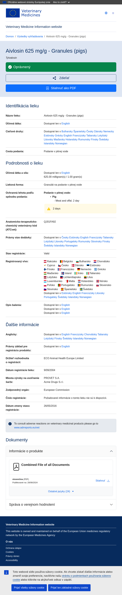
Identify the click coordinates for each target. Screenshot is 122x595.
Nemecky (108, 131)
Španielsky (79, 131)
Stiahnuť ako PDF (61, 88)
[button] (61, 78)
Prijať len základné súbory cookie (69, 587)
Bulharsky (67, 131)
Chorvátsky (90, 334)
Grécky (59, 135)
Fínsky (94, 139)
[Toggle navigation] (113, 13)
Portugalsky (71, 241)
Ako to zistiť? (61, 2)
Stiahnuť (103, 480)
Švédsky (104, 139)
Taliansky (91, 135)
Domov (10, 36)
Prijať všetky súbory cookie (29, 587)
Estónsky (49, 135)
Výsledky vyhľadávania (30, 36)
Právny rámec (12, 556)
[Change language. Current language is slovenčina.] (106, 13)
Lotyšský (102, 135)
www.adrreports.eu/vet (26, 427)
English (65, 123)
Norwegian (61, 143)
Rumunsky (84, 139)
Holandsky (72, 139)
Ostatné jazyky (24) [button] (61, 491)
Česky (89, 131)
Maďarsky (59, 139)
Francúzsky (79, 135)
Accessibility (12, 560)
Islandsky (49, 143)
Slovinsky (96, 241)
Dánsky (98, 131)
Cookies (10, 552)
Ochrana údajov (13, 548)
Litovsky (48, 139)
